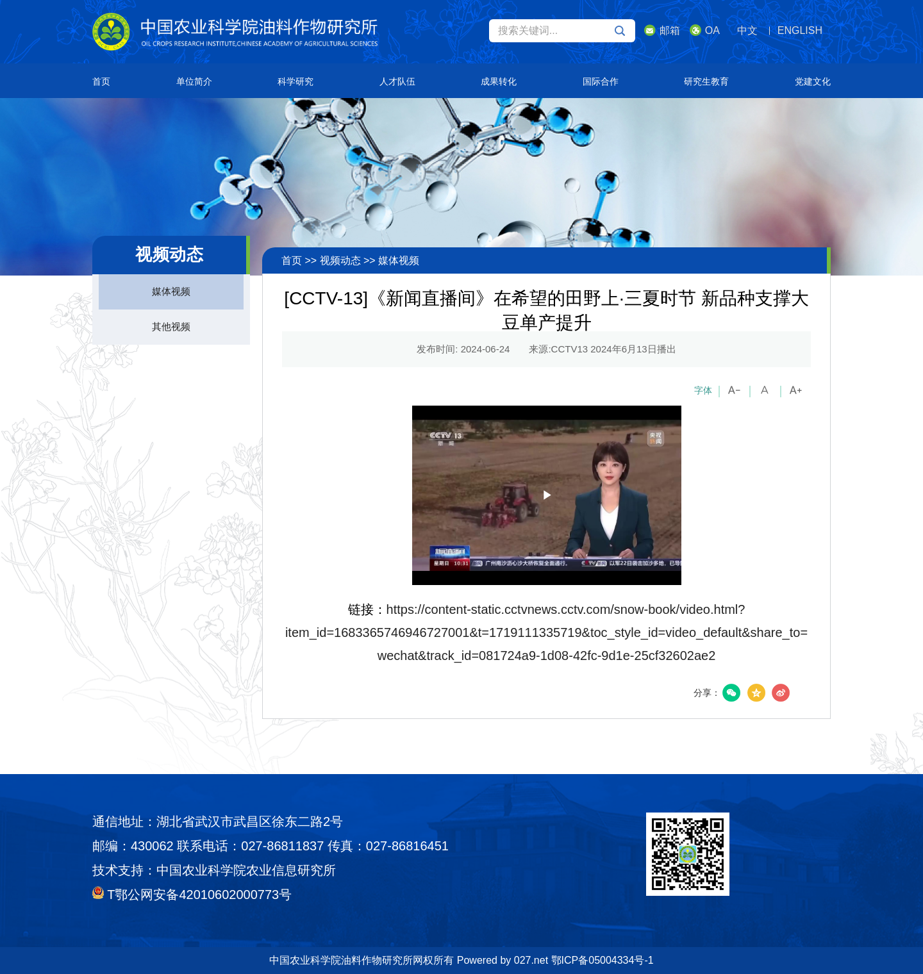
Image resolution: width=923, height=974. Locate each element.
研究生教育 (706, 81)
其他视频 (171, 326)
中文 (747, 30)
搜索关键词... (561, 31)
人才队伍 (397, 81)
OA (705, 30)
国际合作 (601, 81)
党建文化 (813, 81)
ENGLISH (799, 30)
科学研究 (295, 81)
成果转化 (499, 81)
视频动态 (340, 260)
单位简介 (194, 81)
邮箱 (662, 30)
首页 (101, 81)
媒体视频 (171, 291)
